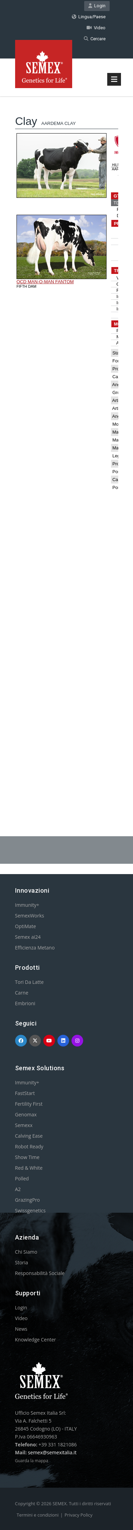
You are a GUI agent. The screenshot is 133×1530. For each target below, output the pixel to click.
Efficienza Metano (35, 947)
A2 (18, 1189)
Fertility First (29, 1104)
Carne (22, 992)
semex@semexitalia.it (52, 1452)
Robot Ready (29, 1146)
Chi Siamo (26, 1252)
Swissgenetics (30, 1210)
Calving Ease (29, 1136)
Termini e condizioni (38, 1515)
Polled (22, 1178)
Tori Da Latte (29, 982)
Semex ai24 (28, 937)
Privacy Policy (78, 1515)
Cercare (95, 38)
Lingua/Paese (89, 16)
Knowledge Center (35, 1339)
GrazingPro (27, 1200)
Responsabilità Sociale (40, 1273)
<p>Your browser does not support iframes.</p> (66, 449)
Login (97, 5)
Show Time (27, 1157)
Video (96, 27)
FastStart (25, 1093)
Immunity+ (27, 905)
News (21, 1329)
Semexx (24, 1125)
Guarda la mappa (31, 1461)
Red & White (29, 1168)
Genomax (26, 1114)
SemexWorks (29, 915)
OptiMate (25, 926)
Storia (21, 1262)
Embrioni (25, 1003)
